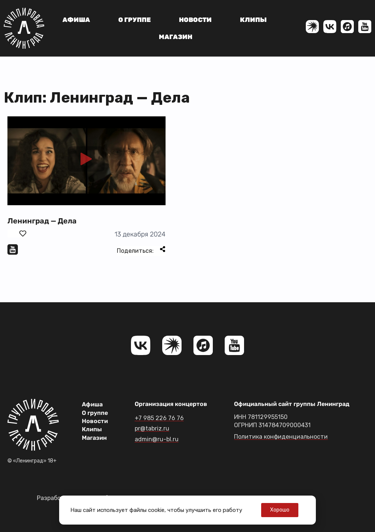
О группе (134, 19)
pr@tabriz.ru (152, 428)
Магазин (175, 37)
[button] (86, 161)
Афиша (76, 19)
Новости (195, 19)
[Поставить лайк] (17, 233)
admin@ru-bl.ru (157, 439)
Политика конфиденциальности (281, 436)
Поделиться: (141, 250)
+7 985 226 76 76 (159, 418)
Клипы (253, 19)
